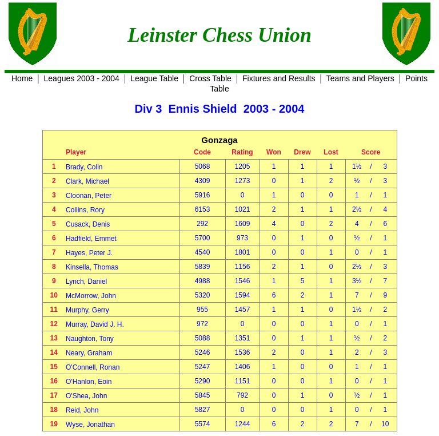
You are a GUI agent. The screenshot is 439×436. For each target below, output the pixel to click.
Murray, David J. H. (95, 324)
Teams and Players (360, 78)
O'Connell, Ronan (92, 367)
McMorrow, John (91, 296)
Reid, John (82, 410)
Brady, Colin (84, 167)
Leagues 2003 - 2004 (81, 78)
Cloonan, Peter (88, 196)
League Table (154, 78)
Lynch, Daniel (86, 282)
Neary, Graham (89, 353)
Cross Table (210, 78)
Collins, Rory (85, 210)
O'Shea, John (86, 396)
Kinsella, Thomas (92, 267)
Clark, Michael (87, 181)
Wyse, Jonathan (90, 425)
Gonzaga (219, 140)
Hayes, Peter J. (89, 253)
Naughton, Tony (90, 339)
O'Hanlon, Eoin (88, 382)
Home (22, 78)
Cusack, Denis (88, 224)
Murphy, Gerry (87, 310)
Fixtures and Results (279, 78)
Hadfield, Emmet (91, 239)
